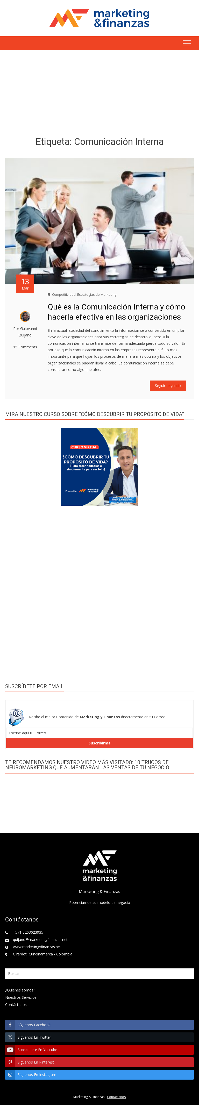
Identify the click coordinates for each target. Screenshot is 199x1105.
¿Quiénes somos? (20, 990)
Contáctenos (16, 1004)
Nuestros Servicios (21, 997)
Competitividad (64, 294)
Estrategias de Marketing (96, 294)
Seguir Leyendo (168, 385)
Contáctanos (116, 1097)
